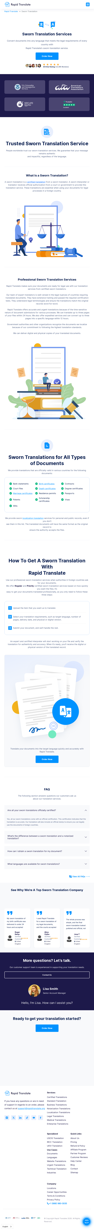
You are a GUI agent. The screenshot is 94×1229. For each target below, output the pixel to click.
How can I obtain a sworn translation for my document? (47, 851)
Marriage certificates (20, 493)
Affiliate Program (78, 1149)
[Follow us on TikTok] (27, 1117)
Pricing (73, 1142)
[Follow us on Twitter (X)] (13, 1117)
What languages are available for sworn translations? (47, 864)
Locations (51, 1188)
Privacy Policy (53, 1199)
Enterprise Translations (57, 1124)
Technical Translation (56, 1169)
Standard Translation (56, 1101)
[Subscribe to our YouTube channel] (33, 1117)
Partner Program (78, 1153)
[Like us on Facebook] (40, 1117)
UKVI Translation (54, 1146)
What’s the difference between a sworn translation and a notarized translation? (47, 837)
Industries (51, 1172)
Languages (52, 1157)
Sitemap (74, 1172)
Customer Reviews (79, 1157)
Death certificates (45, 488)
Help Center (76, 1161)
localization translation (33, 518)
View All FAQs (79, 876)
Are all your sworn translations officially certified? (47, 810)
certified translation (36, 182)
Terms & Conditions (56, 1196)
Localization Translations (58, 1112)
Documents (52, 1153)
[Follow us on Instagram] (6, 1117)
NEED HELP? (87, 1221)
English (5, 1227)
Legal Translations (55, 1116)
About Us (74, 1138)
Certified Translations (57, 1097)
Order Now (47, 56)
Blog (72, 1165)
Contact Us (47, 975)
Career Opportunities (57, 1192)
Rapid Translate (11, 11)
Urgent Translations (56, 1165)
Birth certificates (44, 484)
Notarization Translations (58, 1108)
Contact (74, 1168)
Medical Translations (56, 1120)
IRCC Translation (54, 1142)
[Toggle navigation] (88, 4)
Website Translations (56, 1161)
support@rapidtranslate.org (31, 1108)
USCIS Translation (55, 1138)
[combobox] (7, 1226)
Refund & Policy (77, 1146)
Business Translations (57, 1105)
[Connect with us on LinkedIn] (20, 1117)
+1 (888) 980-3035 (57, 1203)
